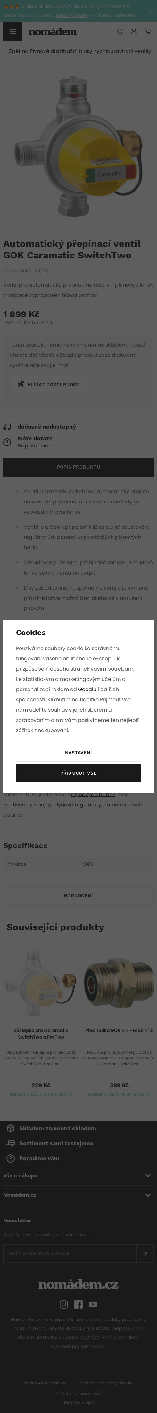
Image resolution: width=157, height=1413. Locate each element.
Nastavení (78, 753)
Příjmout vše (78, 773)
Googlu (87, 689)
